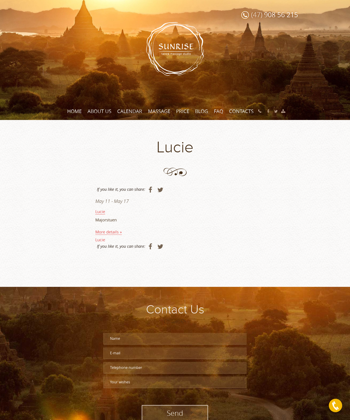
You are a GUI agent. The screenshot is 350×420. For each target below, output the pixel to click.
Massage (159, 111)
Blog (201, 111)
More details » (108, 232)
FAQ (218, 111)
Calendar (129, 111)
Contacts (241, 111)
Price (182, 111)
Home (74, 111)
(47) (274, 14)
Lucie (100, 211)
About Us (99, 111)
